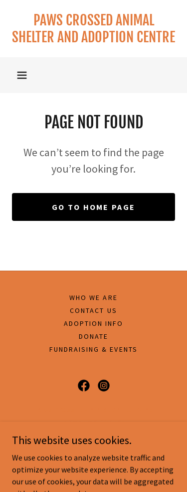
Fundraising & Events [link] (93, 349)
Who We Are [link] (93, 297)
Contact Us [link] (93, 310)
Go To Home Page (93, 207)
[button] (22, 75)
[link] (93, 28)
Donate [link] (93, 336)
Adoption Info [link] (93, 323)
